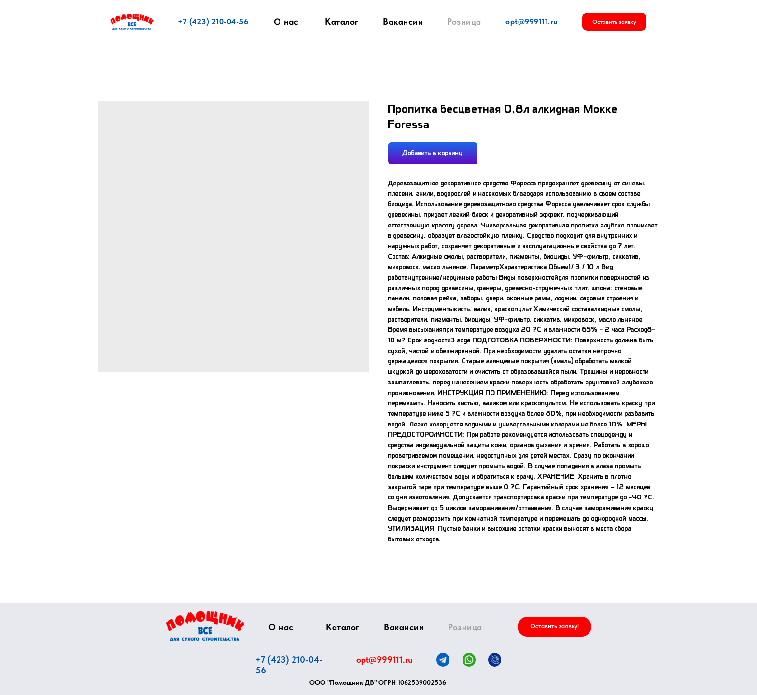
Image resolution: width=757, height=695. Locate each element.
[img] (205, 626)
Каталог (342, 21)
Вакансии (403, 21)
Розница (464, 21)
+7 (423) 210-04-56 (213, 21)
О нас (286, 21)
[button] (614, 22)
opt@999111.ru (531, 21)
